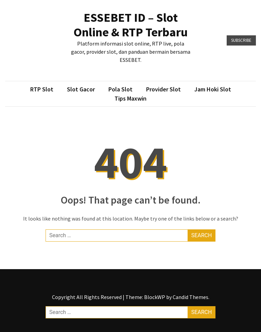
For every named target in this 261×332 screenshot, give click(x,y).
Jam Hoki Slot (212, 89)
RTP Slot (41, 89)
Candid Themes (190, 297)
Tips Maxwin (130, 98)
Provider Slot (163, 89)
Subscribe (241, 40)
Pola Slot (120, 89)
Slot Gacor (81, 89)
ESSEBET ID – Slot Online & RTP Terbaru (130, 25)
